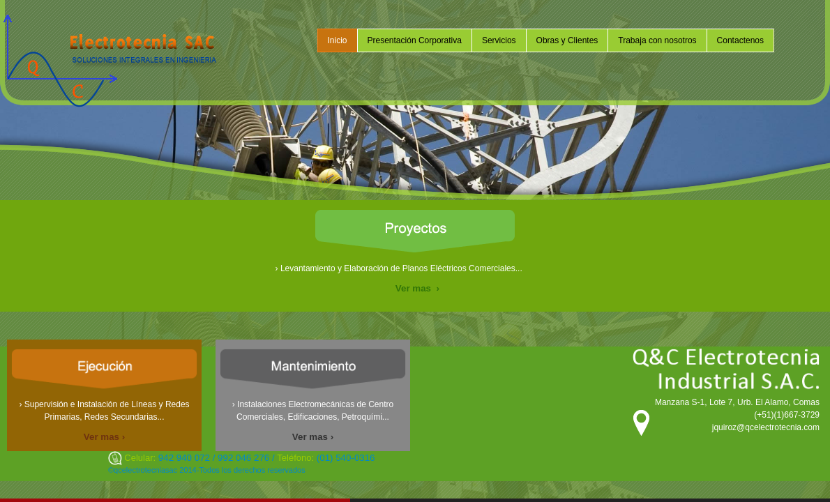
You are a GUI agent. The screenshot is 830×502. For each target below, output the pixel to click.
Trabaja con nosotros (657, 40)
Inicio (337, 40)
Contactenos (740, 40)
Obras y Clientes (567, 40)
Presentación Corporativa (415, 40)
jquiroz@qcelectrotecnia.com (766, 427)
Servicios (499, 40)
